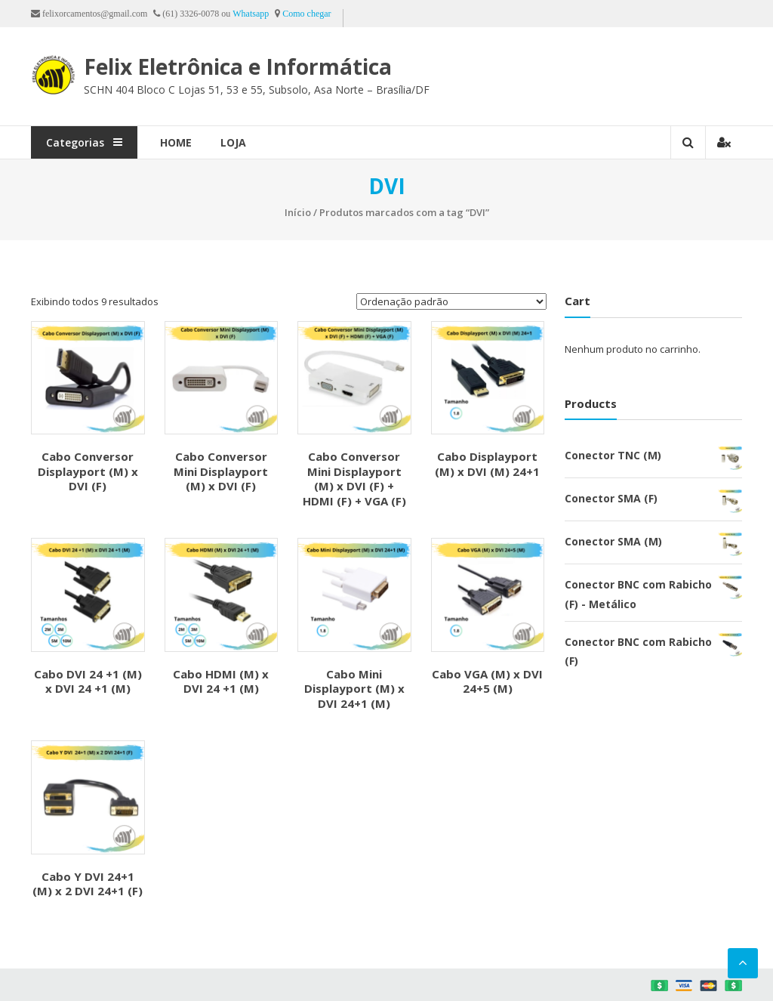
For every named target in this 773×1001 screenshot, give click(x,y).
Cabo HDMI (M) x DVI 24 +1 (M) (221, 681)
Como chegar (306, 13)
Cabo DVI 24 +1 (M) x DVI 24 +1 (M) (88, 681)
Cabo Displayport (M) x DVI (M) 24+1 (487, 464)
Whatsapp (251, 13)
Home (176, 142)
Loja (233, 142)
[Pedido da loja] (451, 301)
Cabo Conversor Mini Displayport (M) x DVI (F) (221, 471)
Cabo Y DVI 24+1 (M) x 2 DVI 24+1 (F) (87, 884)
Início (298, 212)
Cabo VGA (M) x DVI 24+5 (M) (487, 681)
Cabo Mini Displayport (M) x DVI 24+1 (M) (354, 688)
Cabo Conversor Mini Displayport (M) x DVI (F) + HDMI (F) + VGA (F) (354, 478)
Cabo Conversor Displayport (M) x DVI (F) (88, 471)
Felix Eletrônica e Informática (238, 66)
